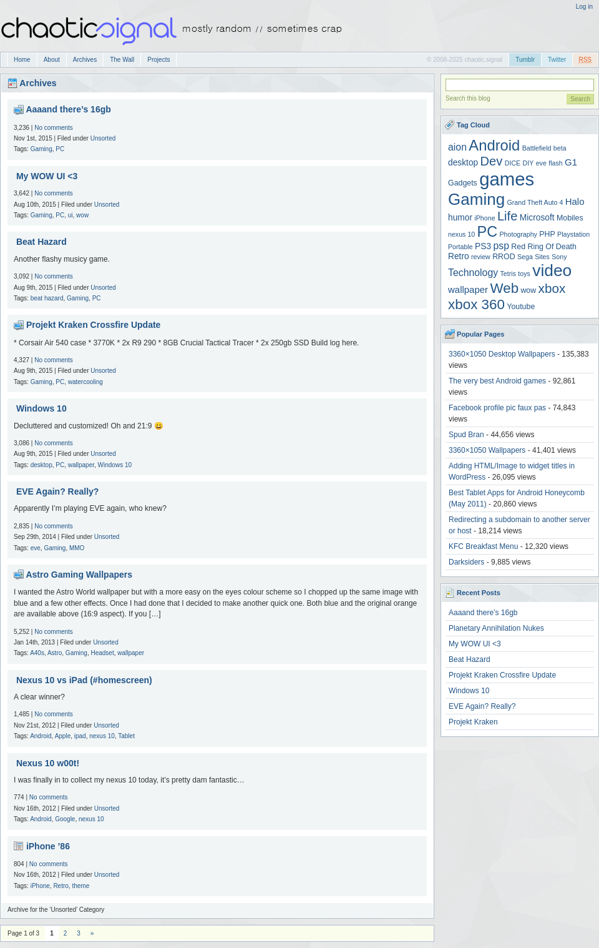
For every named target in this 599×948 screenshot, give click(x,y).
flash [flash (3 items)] (555, 163)
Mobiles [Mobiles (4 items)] (570, 218)
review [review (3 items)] (480, 256)
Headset (102, 652)
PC (60, 149)
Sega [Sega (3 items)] (525, 256)
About (52, 59)
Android (40, 736)
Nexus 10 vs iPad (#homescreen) (84, 680)
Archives (85, 59)
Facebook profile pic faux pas (497, 407)
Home (22, 59)
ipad (80, 736)
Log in (584, 6)
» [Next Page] (92, 933)
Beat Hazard (41, 242)
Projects (158, 59)
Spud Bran (466, 434)
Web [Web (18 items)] (504, 288)
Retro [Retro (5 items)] (458, 256)
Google (65, 819)
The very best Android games (497, 381)
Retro (60, 885)
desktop (41, 465)
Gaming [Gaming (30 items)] (476, 199)
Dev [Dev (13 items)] (491, 161)
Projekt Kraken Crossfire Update (93, 325)
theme (80, 885)
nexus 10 (102, 736)
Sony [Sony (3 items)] (559, 256)
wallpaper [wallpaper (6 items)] (468, 289)
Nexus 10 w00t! (47, 763)
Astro (54, 652)
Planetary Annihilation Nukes (496, 628)
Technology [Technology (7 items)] (473, 272)
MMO (76, 548)
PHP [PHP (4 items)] (547, 234)
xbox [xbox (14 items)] (552, 288)
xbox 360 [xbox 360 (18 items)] (476, 304)
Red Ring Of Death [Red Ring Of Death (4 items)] (544, 246)
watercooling (85, 381)
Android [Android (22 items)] (494, 145)
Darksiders (466, 562)
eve (36, 548)
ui (70, 215)
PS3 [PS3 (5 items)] (483, 246)
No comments (53, 127)
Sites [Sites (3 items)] (542, 256)
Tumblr (525, 59)
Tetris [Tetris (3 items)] (508, 273)
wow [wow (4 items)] (528, 290)
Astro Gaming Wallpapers (79, 575)
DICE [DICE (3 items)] (512, 163)
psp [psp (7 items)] (501, 245)
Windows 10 (41, 408)
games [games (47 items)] (506, 179)
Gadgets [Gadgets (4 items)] (462, 183)
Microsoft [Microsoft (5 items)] (537, 217)
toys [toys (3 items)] (524, 273)
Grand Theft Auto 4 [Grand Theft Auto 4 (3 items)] (535, 202)
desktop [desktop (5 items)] (463, 162)
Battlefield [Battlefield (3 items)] (537, 148)
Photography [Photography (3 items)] (518, 234)
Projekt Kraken (473, 722)
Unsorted (103, 138)
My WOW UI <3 (46, 176)
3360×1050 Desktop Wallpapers (502, 354)
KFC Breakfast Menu (483, 546)
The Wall (122, 59)
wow (82, 215)
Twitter (557, 59)
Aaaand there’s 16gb (68, 109)
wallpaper (81, 465)
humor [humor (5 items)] (460, 217)
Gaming (41, 149)
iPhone (40, 885)
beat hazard (47, 298)
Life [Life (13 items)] (507, 216)
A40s (37, 652)
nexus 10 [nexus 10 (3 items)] (461, 234)
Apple (63, 736)
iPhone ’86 (48, 846)
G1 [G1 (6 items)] (571, 162)
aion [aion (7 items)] (457, 147)
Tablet (126, 736)
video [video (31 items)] (552, 270)
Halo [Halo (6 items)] (575, 201)
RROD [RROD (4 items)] (503, 256)
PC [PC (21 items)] (487, 232)
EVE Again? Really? (57, 491)
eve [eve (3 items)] (541, 163)
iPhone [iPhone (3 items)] (484, 218)
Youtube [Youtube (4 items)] (521, 306)
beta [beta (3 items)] (560, 148)
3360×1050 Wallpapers (487, 450)
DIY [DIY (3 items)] (528, 163)
